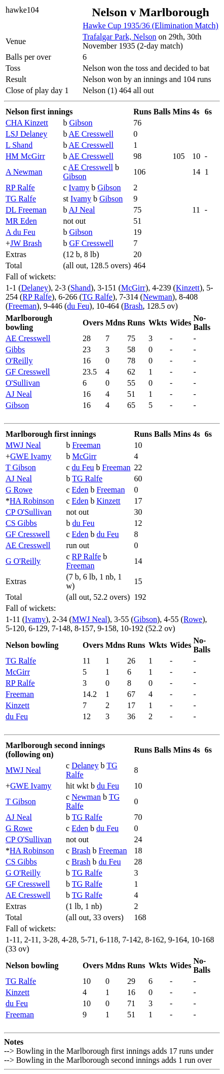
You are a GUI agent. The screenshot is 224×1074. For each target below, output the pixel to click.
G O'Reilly (23, 561)
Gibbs (15, 349)
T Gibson (21, 467)
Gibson (80, 122)
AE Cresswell (91, 134)
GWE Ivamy (30, 456)
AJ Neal (82, 209)
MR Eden (21, 221)
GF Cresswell (91, 243)
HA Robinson (32, 501)
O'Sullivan (23, 383)
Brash (133, 306)
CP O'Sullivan (29, 512)
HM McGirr (25, 156)
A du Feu (20, 232)
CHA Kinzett (27, 122)
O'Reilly (19, 360)
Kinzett (188, 287)
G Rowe (19, 489)
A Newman (24, 172)
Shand (80, 287)
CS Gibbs (21, 523)
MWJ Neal (23, 445)
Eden (80, 489)
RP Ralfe (20, 187)
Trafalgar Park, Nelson (120, 36)
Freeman (22, 306)
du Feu (78, 306)
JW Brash (26, 243)
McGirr (133, 287)
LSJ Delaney (26, 134)
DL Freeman (26, 209)
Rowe (192, 619)
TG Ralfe (21, 198)
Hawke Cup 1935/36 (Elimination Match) (150, 25)
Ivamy (78, 187)
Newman (157, 297)
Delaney (34, 287)
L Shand (19, 145)
